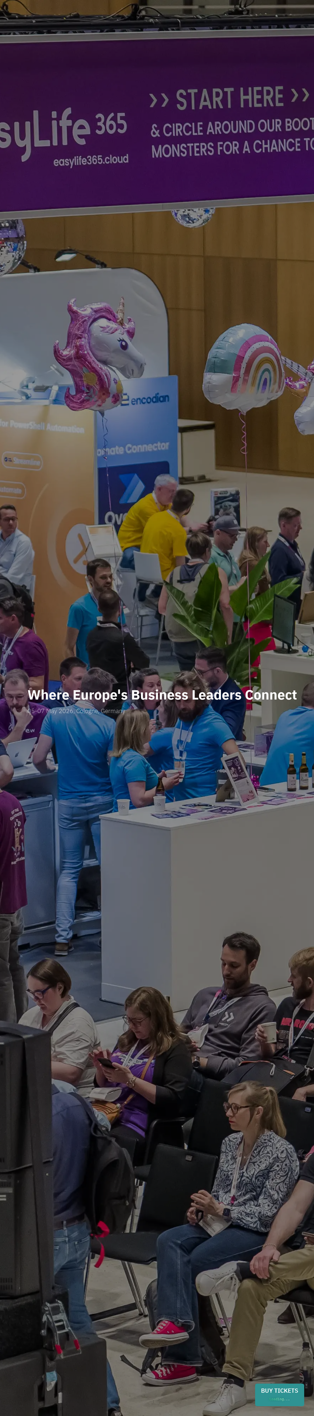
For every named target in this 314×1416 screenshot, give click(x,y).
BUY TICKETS (279, 1395)
